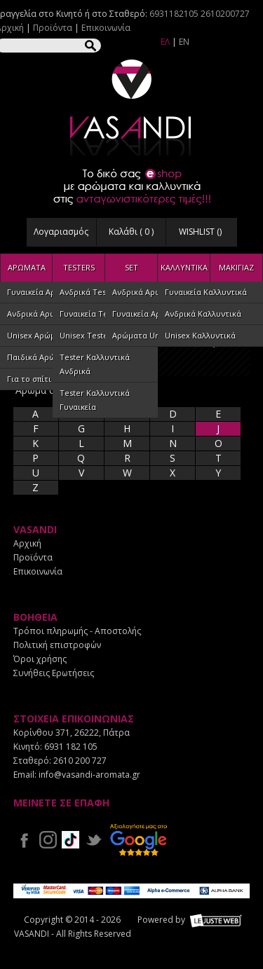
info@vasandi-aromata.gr (89, 775)
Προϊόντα (52, 28)
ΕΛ (165, 42)
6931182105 (173, 14)
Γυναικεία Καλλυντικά (206, 292)
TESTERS (79, 267)
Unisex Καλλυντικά (200, 335)
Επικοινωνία (105, 28)
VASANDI (131, 108)
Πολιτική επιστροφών (57, 645)
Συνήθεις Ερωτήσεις (53, 673)
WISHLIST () (200, 232)
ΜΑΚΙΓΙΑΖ (236, 267)
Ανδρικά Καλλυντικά (203, 313)
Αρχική (27, 543)
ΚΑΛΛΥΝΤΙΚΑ (184, 267)
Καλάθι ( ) (131, 232)
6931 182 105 (70, 746)
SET (131, 267)
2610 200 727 (80, 761)
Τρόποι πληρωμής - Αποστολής (77, 631)
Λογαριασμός (61, 232)
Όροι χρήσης (40, 659)
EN (184, 42)
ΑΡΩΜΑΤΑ (27, 267)
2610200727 (225, 14)
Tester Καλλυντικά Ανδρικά (95, 364)
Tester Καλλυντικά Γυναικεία (95, 399)
